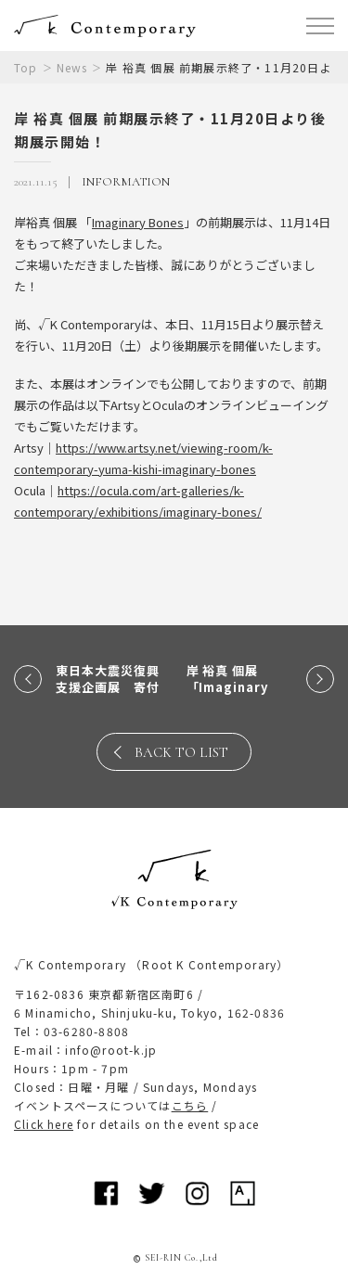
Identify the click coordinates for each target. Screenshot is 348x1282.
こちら (190, 1105)
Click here (43, 1124)
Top (26, 67)
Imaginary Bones (138, 222)
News (72, 67)
